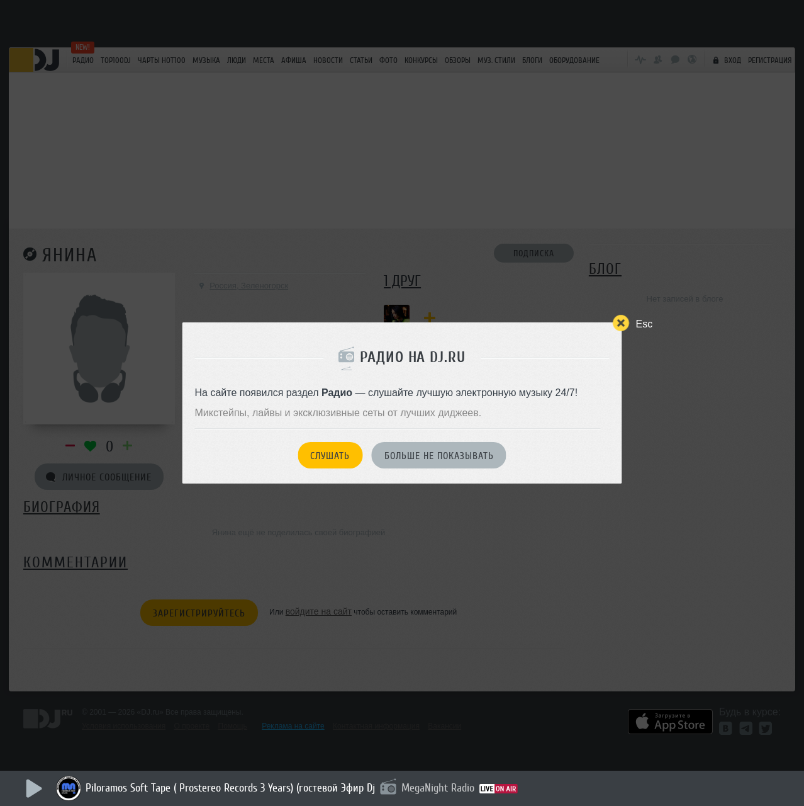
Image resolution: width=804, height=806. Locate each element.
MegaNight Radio (437, 787)
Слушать (330, 456)
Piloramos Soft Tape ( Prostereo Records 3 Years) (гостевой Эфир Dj (230, 787)
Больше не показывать (439, 456)
